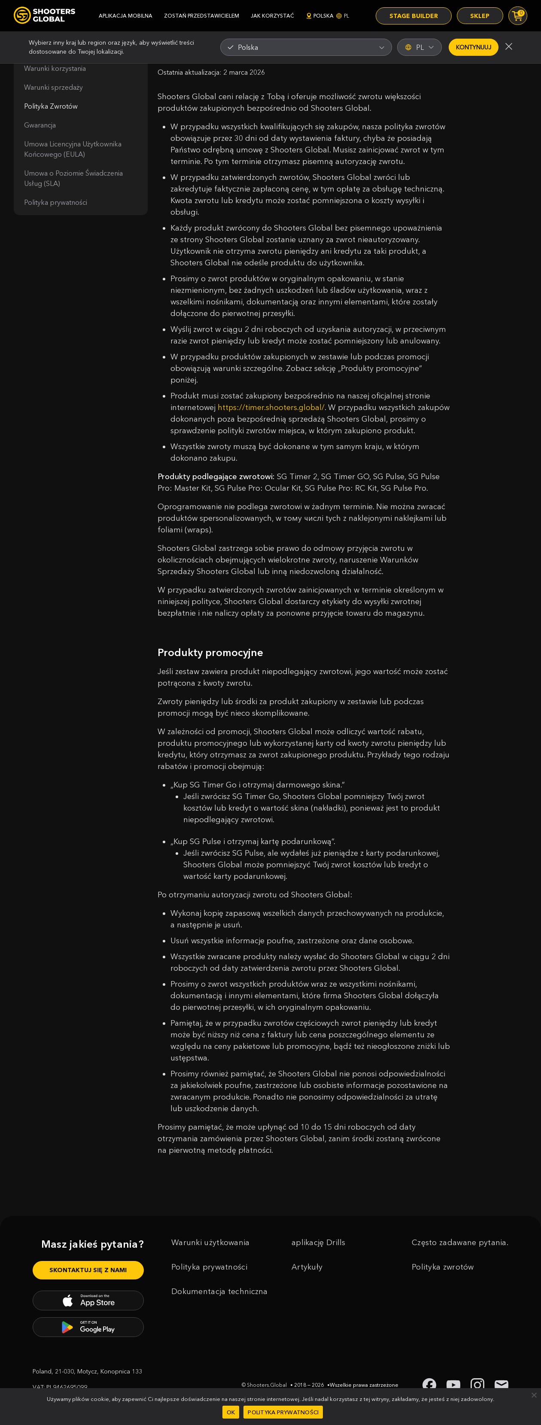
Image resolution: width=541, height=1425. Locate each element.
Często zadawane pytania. (460, 1254)
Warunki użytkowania (210, 1254)
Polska (327, 16)
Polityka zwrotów (443, 1278)
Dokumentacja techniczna (219, 1303)
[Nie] (533, 1395)
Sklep (479, 16)
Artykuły (307, 1278)
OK (231, 1412)
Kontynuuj (473, 47)
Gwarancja (40, 125)
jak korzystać (272, 15)
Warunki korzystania (55, 68)
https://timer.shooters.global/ (272, 407)
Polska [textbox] (248, 47)
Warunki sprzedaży (53, 87)
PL (419, 47)
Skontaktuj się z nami (88, 1281)
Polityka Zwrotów (51, 106)
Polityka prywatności (55, 202)
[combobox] (306, 47)
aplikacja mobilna (125, 15)
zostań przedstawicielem (201, 15)
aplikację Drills (319, 1254)
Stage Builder (413, 16)
